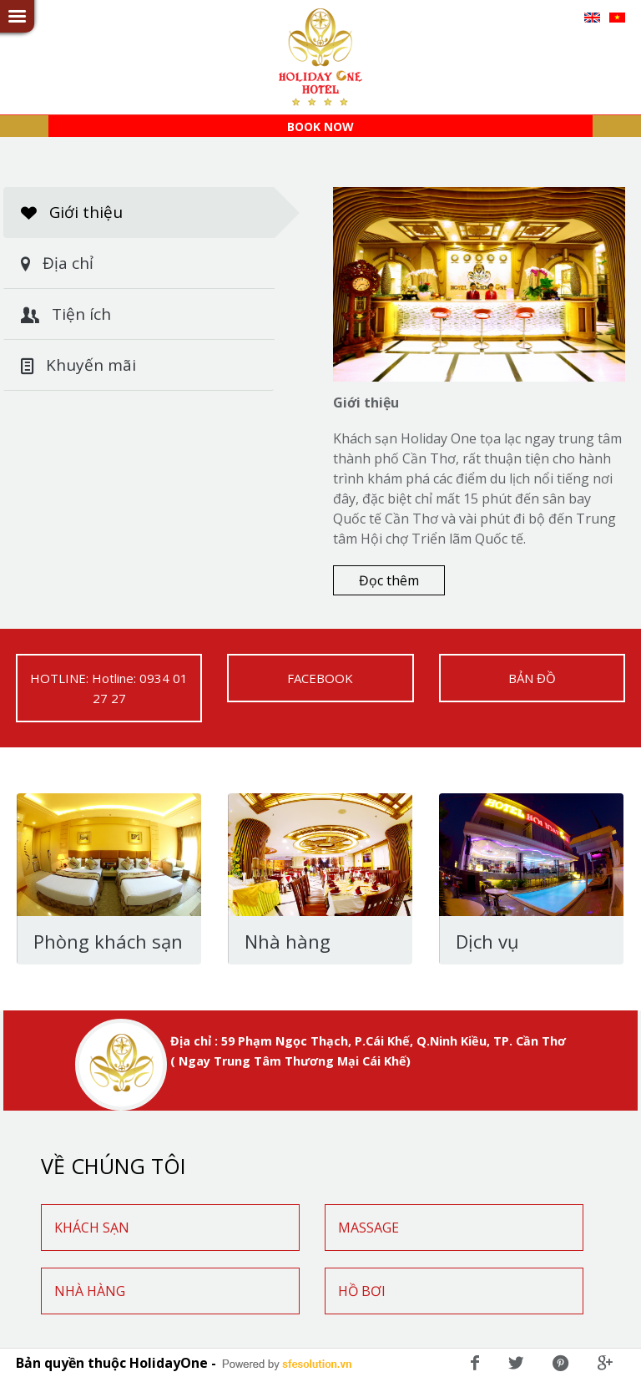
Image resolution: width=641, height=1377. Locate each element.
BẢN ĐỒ (532, 678)
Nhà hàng (288, 941)
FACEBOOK (320, 678)
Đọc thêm (389, 580)
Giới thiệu (148, 213)
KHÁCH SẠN (91, 1227)
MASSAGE (368, 1227)
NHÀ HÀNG (89, 1291)
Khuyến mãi (78, 364)
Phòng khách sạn (108, 941)
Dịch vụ (487, 941)
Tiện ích (66, 314)
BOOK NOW (320, 126)
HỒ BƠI (362, 1291)
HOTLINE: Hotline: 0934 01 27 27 (109, 688)
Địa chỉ (57, 263)
